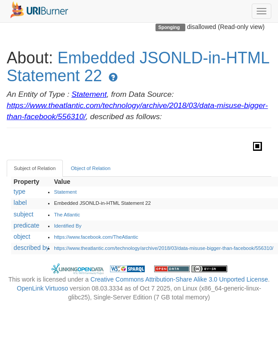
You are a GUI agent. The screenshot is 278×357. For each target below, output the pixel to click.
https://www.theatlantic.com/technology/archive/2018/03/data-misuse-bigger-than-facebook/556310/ (164, 248)
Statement (88, 94)
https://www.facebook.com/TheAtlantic (96, 237)
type (19, 191)
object (22, 236)
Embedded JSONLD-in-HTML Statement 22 (138, 67)
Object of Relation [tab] (90, 168)
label (20, 202)
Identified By (68, 225)
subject (23, 214)
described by (31, 247)
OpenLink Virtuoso (42, 288)
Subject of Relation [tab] (35, 168)
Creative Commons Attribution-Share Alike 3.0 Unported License (179, 279)
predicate (27, 225)
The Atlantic (67, 214)
